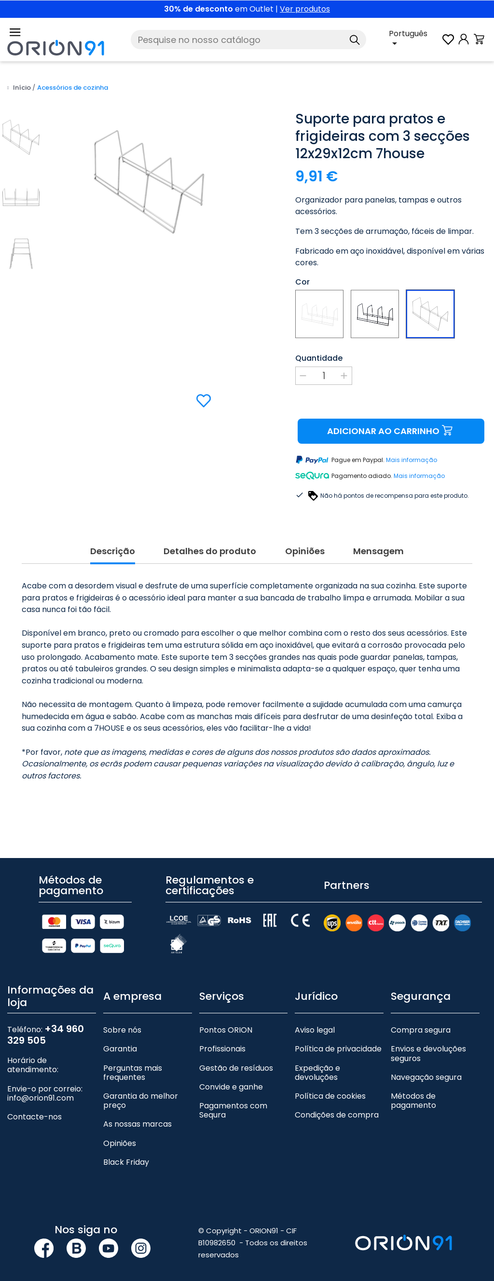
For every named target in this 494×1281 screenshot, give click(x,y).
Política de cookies (330, 1096)
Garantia (120, 1048)
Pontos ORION (225, 1030)
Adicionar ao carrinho (391, 430)
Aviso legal (315, 1030)
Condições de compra (337, 1114)
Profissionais (222, 1048)
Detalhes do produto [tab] (210, 551)
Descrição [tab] (112, 551)
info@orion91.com (40, 1098)
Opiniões (119, 1143)
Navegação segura (426, 1077)
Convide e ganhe (231, 1086)
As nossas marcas (137, 1124)
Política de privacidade (338, 1048)
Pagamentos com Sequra (233, 1110)
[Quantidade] (323, 376)
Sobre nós (122, 1030)
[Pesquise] (248, 39)
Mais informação (411, 460)
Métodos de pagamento (413, 1100)
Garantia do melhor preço (140, 1100)
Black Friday (126, 1162)
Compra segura (421, 1030)
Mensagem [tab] (378, 551)
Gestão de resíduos (236, 1068)
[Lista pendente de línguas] (414, 39)
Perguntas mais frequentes (132, 1073)
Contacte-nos (34, 1116)
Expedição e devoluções (317, 1073)
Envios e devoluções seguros (428, 1053)
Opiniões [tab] (305, 551)
